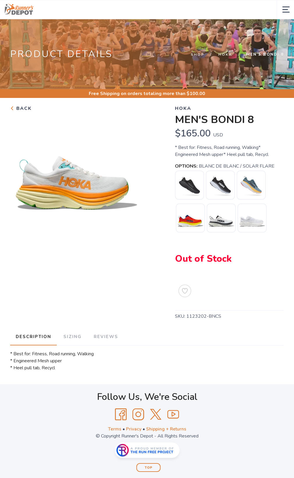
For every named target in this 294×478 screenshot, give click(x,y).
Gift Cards (180, 28)
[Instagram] (138, 432)
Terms (114, 447)
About (98, 28)
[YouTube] (173, 432)
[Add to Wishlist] (184, 309)
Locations (210, 28)
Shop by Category (57, 28)
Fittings (151, 28)
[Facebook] (121, 432)
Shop (197, 73)
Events (127, 28)
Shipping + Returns (166, 447)
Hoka (225, 73)
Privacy (133, 447)
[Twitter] (155, 432)
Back (21, 127)
